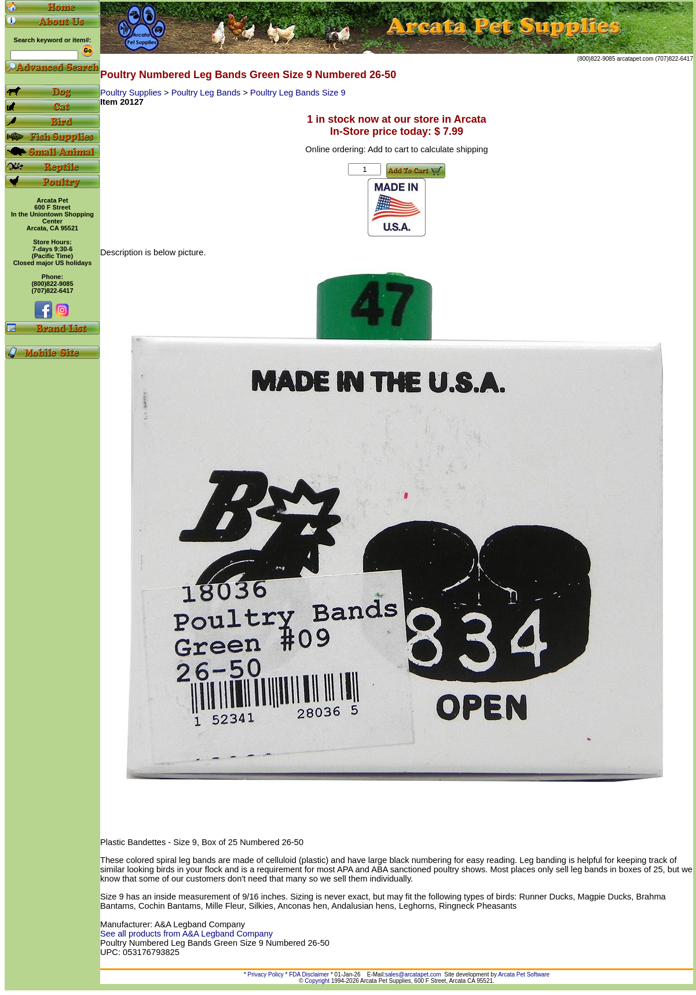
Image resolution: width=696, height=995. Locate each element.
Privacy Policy (266, 974)
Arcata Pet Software (524, 974)
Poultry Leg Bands (207, 92)
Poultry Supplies (132, 92)
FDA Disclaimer (309, 974)
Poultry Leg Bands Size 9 (298, 92)
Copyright (317, 981)
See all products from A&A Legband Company (186, 933)
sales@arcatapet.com (413, 974)
